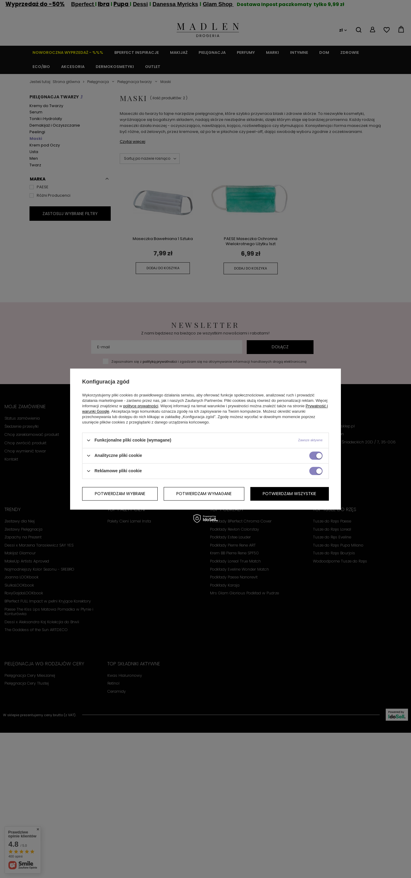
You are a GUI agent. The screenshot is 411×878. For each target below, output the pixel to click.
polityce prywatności (140, 406)
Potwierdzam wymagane (204, 494)
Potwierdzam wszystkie (289, 494)
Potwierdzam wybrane (120, 494)
